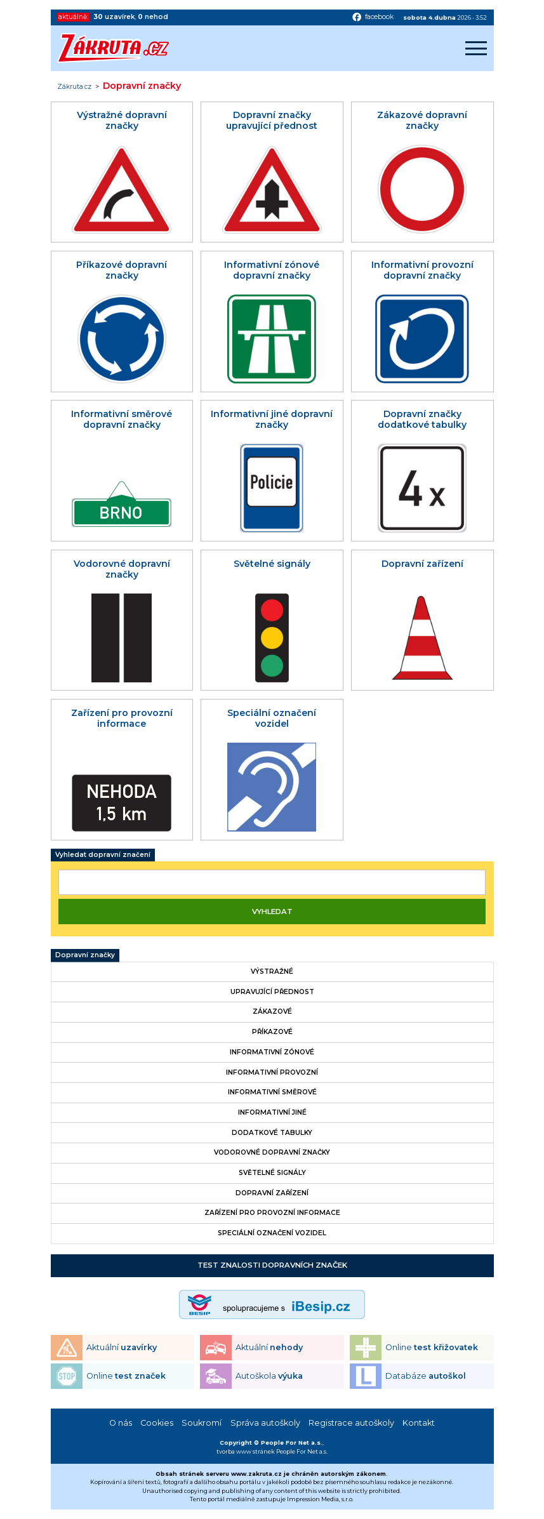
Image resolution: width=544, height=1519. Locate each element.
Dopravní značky (85, 955)
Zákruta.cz (74, 87)
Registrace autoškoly (351, 1423)
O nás (120, 1423)
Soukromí (202, 1423)
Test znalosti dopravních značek (272, 1265)
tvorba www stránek (245, 1451)
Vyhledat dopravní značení (102, 855)
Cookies (156, 1423)
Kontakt (418, 1423)
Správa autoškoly (265, 1423)
